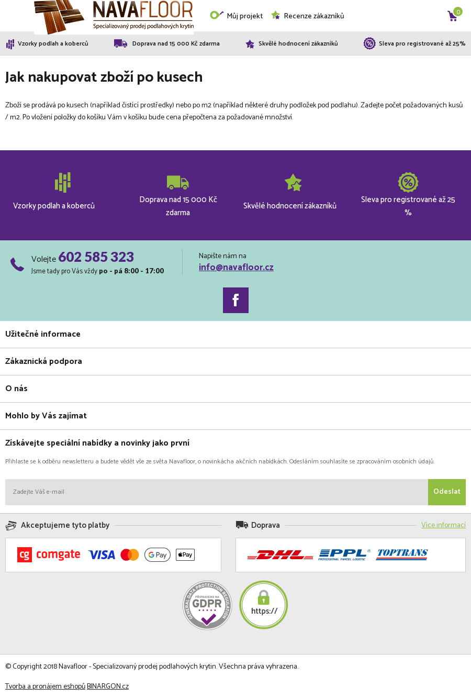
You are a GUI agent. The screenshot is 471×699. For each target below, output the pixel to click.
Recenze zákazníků (307, 16)
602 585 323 (96, 256)
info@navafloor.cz (236, 267)
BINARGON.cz (108, 687)
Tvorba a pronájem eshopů (45, 687)
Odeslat (447, 492)
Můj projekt (236, 16)
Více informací (443, 525)
